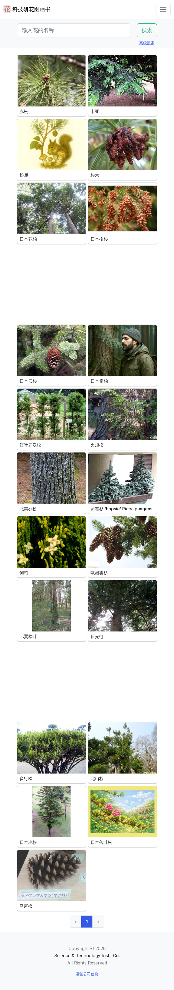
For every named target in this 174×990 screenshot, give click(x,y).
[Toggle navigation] (163, 9)
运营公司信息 (87, 974)
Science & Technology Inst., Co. (87, 955)
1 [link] (87, 921)
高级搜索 (146, 42)
